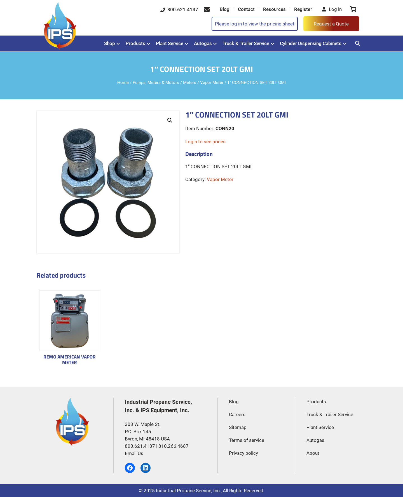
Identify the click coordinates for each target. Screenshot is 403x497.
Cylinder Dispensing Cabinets (310, 43)
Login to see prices (205, 141)
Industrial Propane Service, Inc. (188, 490)
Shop (109, 43)
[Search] (357, 43)
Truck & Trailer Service (245, 43)
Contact (246, 9)
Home (123, 82)
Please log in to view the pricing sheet (254, 24)
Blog (224, 9)
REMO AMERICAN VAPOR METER (69, 359)
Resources (274, 9)
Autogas (203, 43)
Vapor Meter (211, 82)
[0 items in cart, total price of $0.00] (353, 9)
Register (303, 9)
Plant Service (169, 43)
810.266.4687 (173, 446)
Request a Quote (331, 24)
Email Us (134, 453)
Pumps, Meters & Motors (156, 82)
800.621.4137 (179, 9)
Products (135, 43)
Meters (189, 82)
